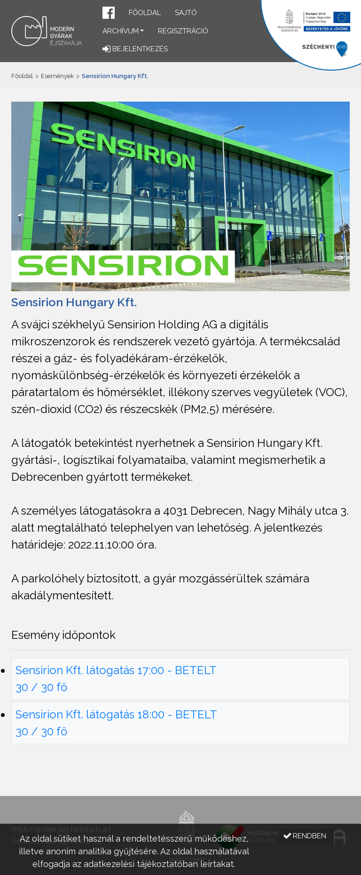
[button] (108, 14)
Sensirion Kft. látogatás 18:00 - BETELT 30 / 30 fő (116, 723)
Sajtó (186, 12)
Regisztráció (183, 31)
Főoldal (145, 12)
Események (57, 76)
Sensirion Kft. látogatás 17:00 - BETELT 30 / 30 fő (116, 678)
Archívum (120, 31)
